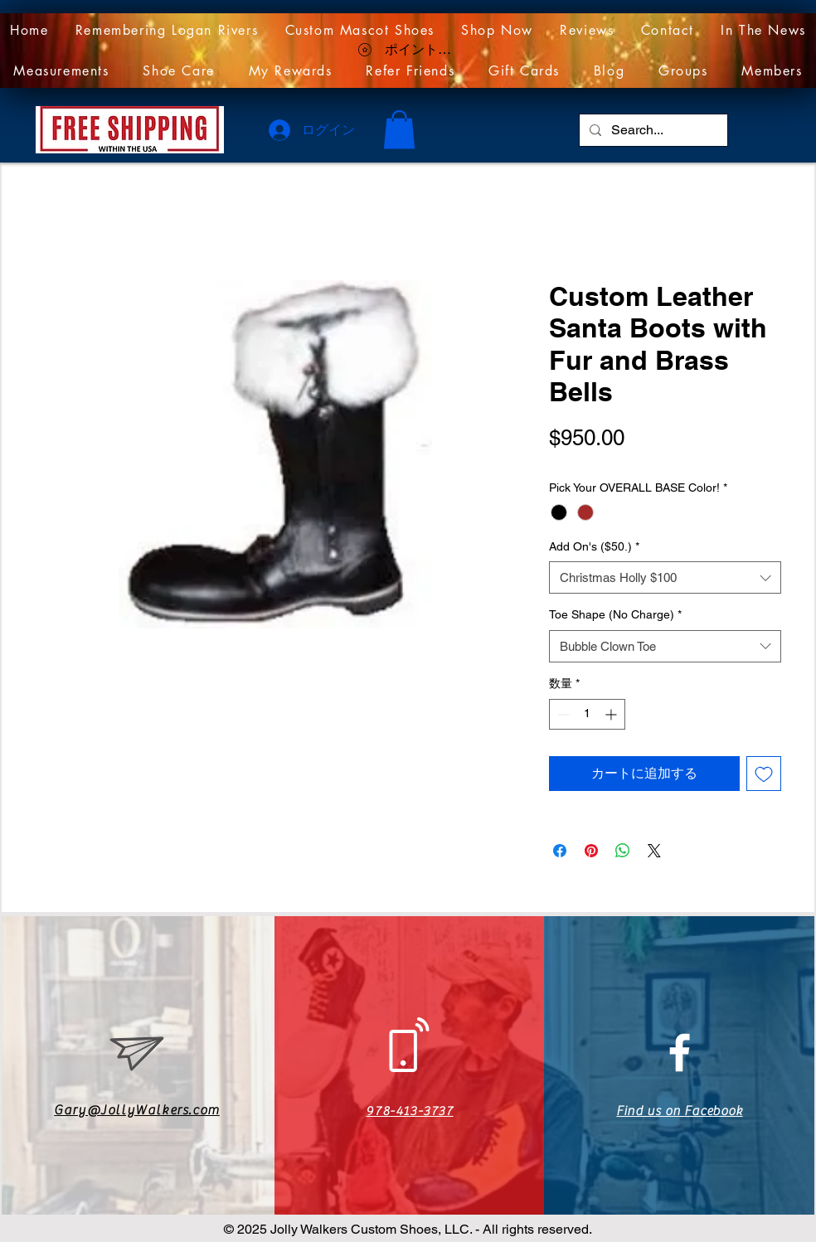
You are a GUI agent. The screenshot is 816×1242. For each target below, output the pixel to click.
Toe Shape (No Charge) (615, 614)
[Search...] (651, 130)
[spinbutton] (587, 714)
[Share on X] (654, 851)
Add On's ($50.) (594, 546)
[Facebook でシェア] (560, 851)
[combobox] (665, 577)
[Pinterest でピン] (591, 851)
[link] (399, 129)
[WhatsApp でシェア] (623, 851)
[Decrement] (561, 714)
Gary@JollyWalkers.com (137, 1110)
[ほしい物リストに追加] (763, 773)
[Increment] (612, 714)
